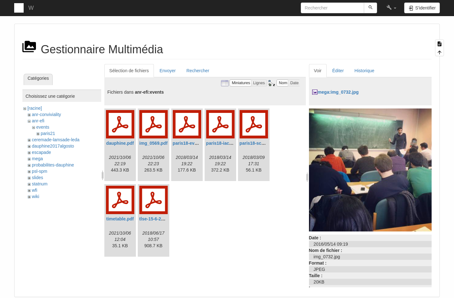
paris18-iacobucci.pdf (229, 143)
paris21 (48, 133)
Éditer (338, 70)
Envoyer (168, 70)
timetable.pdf (120, 218)
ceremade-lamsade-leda (55, 139)
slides (37, 177)
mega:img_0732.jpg (338, 92)
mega (37, 158)
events (42, 127)
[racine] (34, 108)
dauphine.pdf (120, 143)
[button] (391, 8)
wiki (35, 196)
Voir (318, 70)
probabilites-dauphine (53, 164)
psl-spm (39, 171)
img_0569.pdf (153, 143)
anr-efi (38, 120)
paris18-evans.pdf (191, 143)
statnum (40, 183)
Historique (364, 70)
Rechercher (197, 70)
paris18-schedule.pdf (262, 143)
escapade (41, 152)
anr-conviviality (46, 114)
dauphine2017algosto (53, 146)
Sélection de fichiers (129, 70)
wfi (34, 190)
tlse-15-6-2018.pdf (158, 218)
